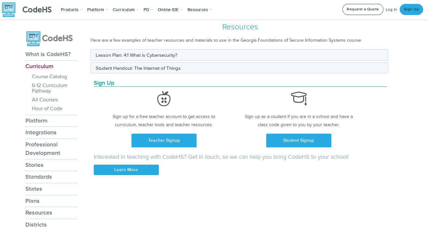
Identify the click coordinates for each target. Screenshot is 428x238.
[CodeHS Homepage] (29, 10)
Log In (391, 9)
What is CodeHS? (48, 54)
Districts (36, 224)
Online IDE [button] (170, 9)
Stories (34, 165)
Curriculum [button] (126, 9)
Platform (36, 120)
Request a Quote (363, 9)
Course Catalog (49, 76)
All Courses (45, 100)
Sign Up (411, 9)
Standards (38, 176)
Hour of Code (47, 108)
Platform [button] (97, 9)
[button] (72, 10)
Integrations (41, 132)
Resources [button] (199, 9)
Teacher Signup (164, 140)
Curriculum (39, 66)
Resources (38, 212)
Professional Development (42, 148)
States (33, 188)
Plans (32, 200)
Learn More (126, 169)
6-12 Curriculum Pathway (49, 88)
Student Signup (298, 140)
